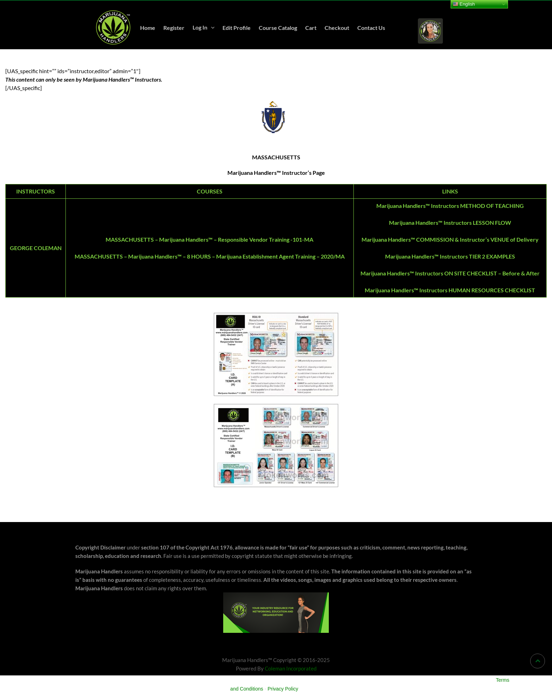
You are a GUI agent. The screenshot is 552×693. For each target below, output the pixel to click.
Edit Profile (236, 27)
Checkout (337, 27)
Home (147, 27)
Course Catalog (278, 27)
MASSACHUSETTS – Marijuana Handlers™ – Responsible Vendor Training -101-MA (209, 239)
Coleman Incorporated (290, 668)
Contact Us (371, 27)
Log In (200, 27)
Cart (310, 27)
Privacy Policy (283, 689)
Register (173, 27)
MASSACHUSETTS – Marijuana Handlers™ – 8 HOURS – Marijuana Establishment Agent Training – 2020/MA (210, 256)
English (464, 4)
